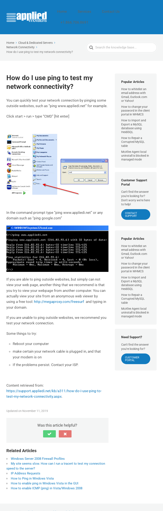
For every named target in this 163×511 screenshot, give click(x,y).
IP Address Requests (25, 464)
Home (79, 12)
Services (96, 12)
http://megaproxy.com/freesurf (59, 292)
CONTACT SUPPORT (131, 204)
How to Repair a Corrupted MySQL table (133, 132)
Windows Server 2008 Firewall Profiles (38, 449)
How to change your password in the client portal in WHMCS (135, 100)
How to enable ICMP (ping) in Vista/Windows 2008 (46, 478)
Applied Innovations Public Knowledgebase (51, 502)
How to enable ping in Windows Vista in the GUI (44, 473)
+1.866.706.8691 (143, 12)
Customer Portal (132, 349)
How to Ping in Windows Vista (32, 468)
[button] (49, 423)
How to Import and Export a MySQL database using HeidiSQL (133, 116)
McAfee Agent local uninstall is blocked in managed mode (135, 145)
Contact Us (117, 12)
